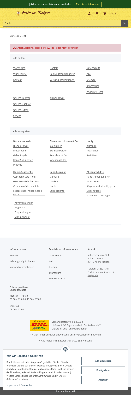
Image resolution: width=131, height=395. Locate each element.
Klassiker (91, 145)
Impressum (93, 85)
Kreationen (93, 150)
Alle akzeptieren (102, 361)
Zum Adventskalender (88, 4)
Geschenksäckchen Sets (26, 186)
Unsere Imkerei (21, 97)
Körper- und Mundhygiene (101, 186)
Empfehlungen (23, 212)
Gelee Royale (20, 155)
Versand (87, 340)
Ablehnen (102, 379)
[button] (89, 13)
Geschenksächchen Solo (26, 181)
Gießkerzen (56, 145)
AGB (89, 73)
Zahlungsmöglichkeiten (62, 73)
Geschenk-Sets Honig (24, 176)
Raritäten (92, 155)
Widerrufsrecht (95, 91)
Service (17, 115)
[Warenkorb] (110, 13)
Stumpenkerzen (58, 150)
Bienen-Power (20, 145)
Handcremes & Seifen (98, 176)
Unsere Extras (20, 109)
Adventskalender (24, 202)
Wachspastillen (58, 160)
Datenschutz (93, 67)
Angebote (20, 207)
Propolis (17, 164)
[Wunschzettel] (97, 13)
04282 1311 (103, 268)
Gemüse (54, 176)
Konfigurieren (102, 370)
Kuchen (54, 186)
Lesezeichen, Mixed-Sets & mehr (27, 192)
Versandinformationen (62, 79)
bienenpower (57, 97)
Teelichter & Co (58, 155)
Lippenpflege (94, 190)
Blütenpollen (20, 150)
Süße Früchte (57, 190)
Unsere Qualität (21, 103)
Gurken (54, 181)
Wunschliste (20, 73)
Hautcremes (93, 181)
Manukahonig (22, 216)
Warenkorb (19, 67)
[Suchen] (62, 23)
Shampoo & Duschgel (98, 195)
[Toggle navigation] (11, 10)
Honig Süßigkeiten (23, 160)
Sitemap (91, 79)
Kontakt (17, 79)
